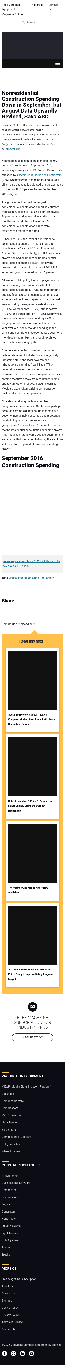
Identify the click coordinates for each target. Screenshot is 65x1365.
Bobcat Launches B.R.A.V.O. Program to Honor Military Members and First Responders (30, 806)
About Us (7, 1286)
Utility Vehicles (11, 1144)
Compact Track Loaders (16, 1137)
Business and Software (16, 1183)
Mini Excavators (11, 1115)
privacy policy (13, 149)
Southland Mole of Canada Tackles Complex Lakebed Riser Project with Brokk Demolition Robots (31, 719)
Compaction (9, 1190)
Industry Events (11, 1226)
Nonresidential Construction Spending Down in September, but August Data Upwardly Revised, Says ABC (31, 105)
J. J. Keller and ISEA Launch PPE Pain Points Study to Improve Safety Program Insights (30, 974)
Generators (8, 1212)
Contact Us (53, 7)
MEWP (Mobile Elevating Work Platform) (26, 1087)
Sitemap (7, 1301)
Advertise (37, 5)
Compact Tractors (13, 1101)
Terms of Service (12, 1322)
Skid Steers (9, 1130)
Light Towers (10, 1122)
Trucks (6, 1255)
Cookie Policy (10, 1308)
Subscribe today (32, 1037)
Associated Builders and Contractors (39, 175)
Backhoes (8, 1094)
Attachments (10, 1176)
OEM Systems (10, 1240)
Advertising (9, 1293)
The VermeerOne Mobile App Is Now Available (28, 890)
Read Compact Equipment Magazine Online (12, 9)
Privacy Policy (10, 1315)
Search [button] (23, 22)
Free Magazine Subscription (19, 1279)
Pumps (6, 1248)
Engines (7, 1204)
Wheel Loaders (11, 1151)
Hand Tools (9, 1219)
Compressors (10, 1108)
